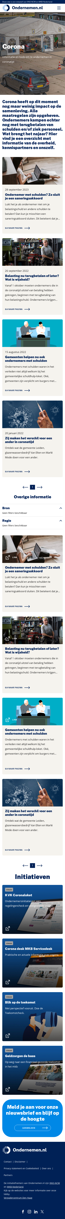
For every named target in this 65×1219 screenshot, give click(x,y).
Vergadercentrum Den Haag (18, 1197)
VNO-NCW (54, 1183)
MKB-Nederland (15, 1186)
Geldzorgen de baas (20, 1056)
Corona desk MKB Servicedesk (28, 949)
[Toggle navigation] (59, 8)
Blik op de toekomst (20, 1002)
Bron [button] (6, 508)
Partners (8, 1175)
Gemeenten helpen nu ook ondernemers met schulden (26, 359)
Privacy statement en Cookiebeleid (21, 1168)
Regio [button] (6, 520)
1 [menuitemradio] (32, 487)
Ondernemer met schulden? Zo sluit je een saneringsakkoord (32, 196)
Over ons (46, 1168)
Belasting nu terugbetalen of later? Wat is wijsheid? (32, 277)
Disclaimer (20, 1161)
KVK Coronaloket (18, 895)
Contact (8, 1161)
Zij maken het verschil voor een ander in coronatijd (28, 440)
